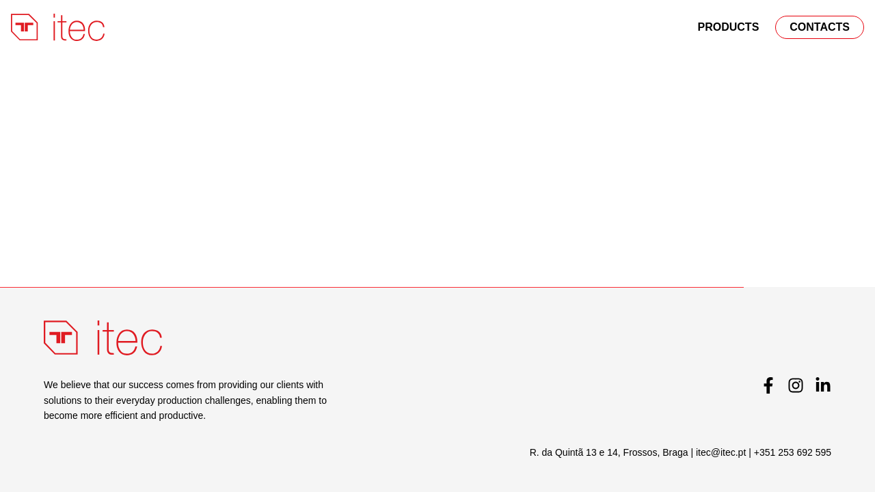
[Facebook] (768, 385)
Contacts (820, 27)
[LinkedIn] (823, 385)
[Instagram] (796, 385)
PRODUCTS (728, 27)
